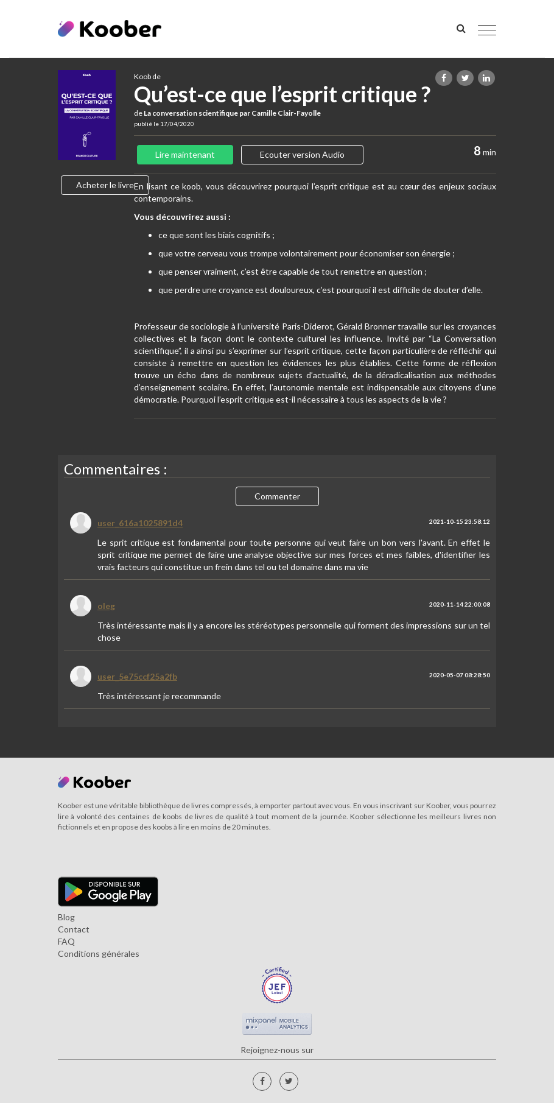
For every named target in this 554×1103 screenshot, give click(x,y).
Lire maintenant (185, 154)
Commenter (277, 496)
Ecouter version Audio (302, 154)
